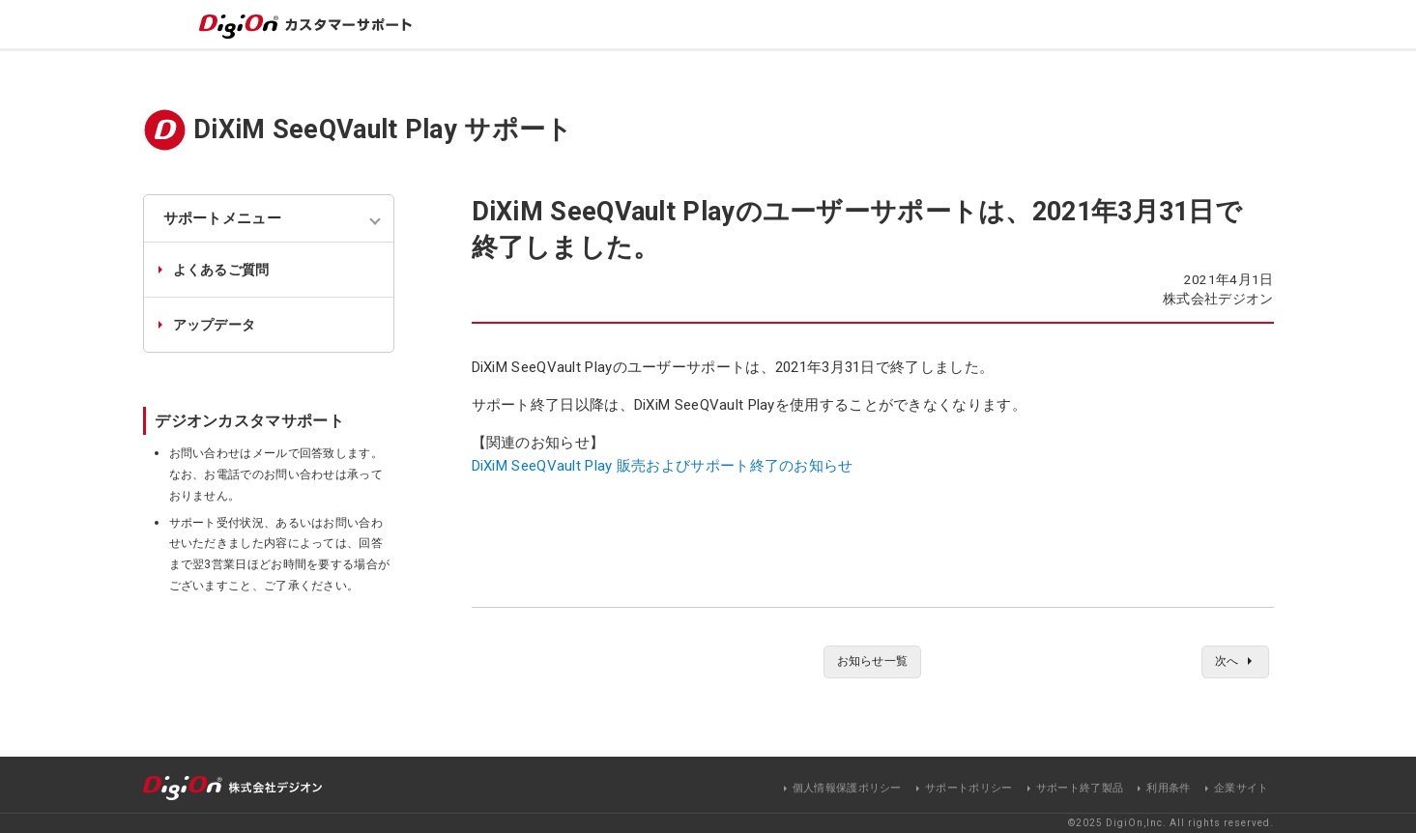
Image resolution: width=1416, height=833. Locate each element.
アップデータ (214, 324)
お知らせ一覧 (872, 663)
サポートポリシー (968, 788)
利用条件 (1168, 788)
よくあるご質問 (221, 269)
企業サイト (1241, 788)
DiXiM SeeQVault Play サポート (383, 129)
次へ (1223, 663)
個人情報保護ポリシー (847, 788)
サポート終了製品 (1079, 788)
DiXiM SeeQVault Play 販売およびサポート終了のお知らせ (662, 465)
